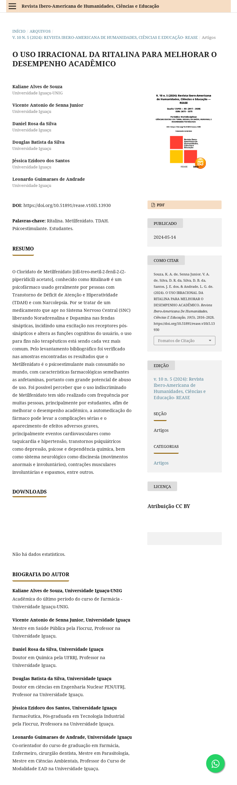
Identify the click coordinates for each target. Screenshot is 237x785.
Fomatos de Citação (176, 340)
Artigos (161, 463)
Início (19, 31)
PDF (160, 205)
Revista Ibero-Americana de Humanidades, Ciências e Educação (90, 6)
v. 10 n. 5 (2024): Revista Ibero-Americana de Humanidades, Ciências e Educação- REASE (105, 37)
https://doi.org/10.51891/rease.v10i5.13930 (67, 205)
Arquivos (40, 31)
